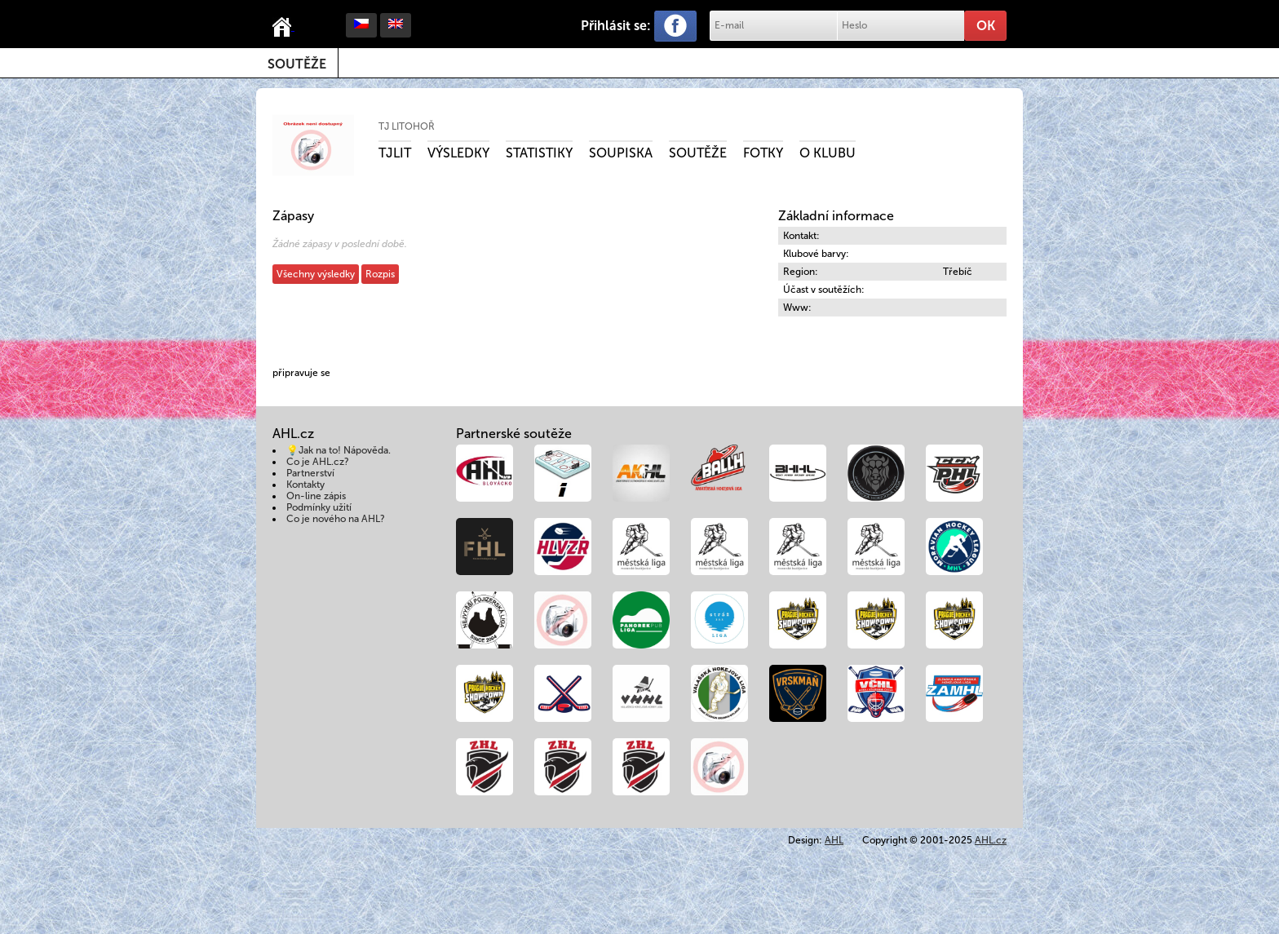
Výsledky (458, 153)
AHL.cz (991, 840)
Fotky (763, 153)
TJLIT (394, 153)
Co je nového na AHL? (335, 519)
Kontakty (305, 484)
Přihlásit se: (616, 25)
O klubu (827, 153)
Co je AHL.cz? (317, 461)
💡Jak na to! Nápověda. (338, 450)
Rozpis (380, 274)
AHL (834, 840)
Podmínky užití (319, 507)
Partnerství (310, 473)
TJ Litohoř (406, 126)
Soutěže (297, 64)
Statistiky (539, 153)
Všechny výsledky (316, 274)
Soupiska (621, 153)
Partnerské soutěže (514, 433)
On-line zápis (316, 496)
